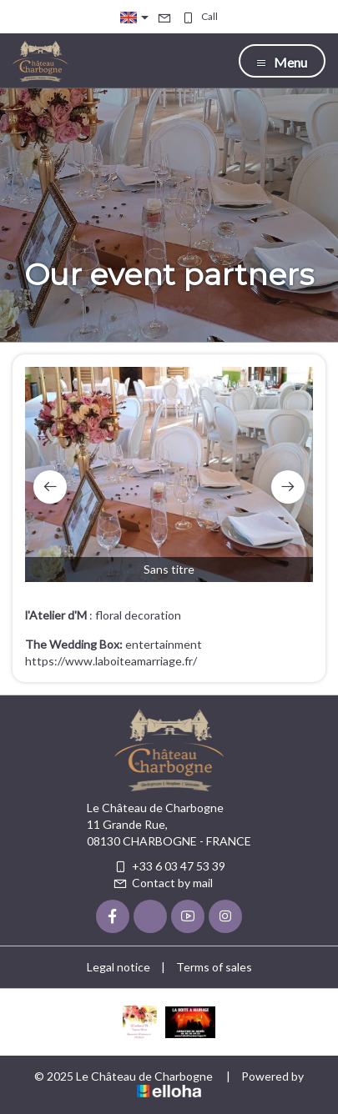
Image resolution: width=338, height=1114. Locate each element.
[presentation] (50, 487)
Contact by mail (163, 883)
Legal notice (118, 967)
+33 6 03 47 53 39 (169, 866)
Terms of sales (214, 967)
